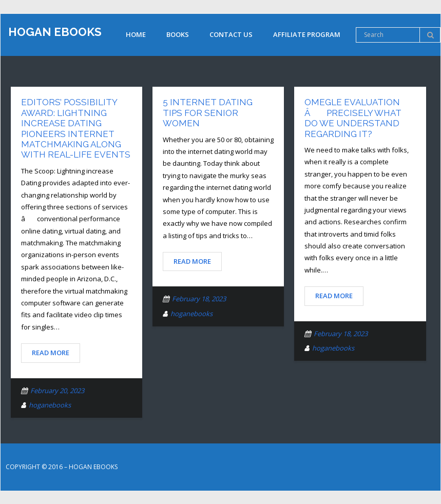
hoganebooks (50, 405)
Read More (50, 352)
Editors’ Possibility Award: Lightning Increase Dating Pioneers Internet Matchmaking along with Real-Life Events (75, 128)
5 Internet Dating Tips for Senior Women (208, 112)
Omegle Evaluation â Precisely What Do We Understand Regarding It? (352, 118)
